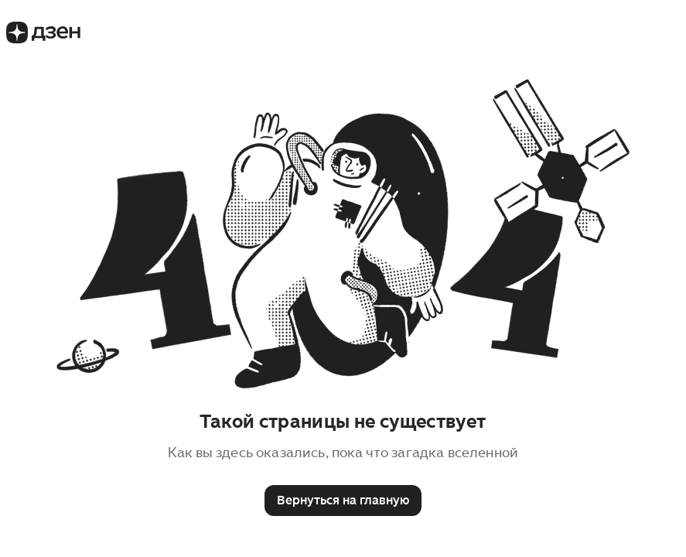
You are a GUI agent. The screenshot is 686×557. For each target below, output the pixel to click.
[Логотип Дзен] (43, 39)
